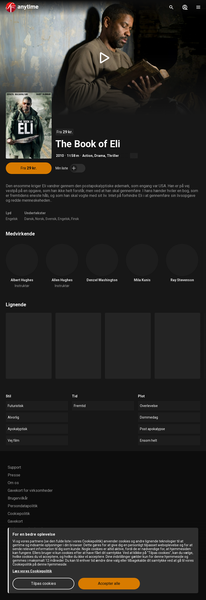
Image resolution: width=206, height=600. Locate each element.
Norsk (39, 219)
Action (87, 156)
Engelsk (12, 219)
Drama (99, 156)
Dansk (29, 219)
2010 (60, 156)
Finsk (75, 219)
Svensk (50, 219)
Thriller (113, 156)
